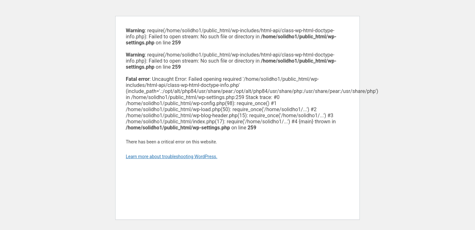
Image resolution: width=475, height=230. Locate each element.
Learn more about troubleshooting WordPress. (171, 156)
